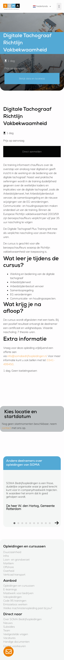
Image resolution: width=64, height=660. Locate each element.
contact (6, 428)
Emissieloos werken (15, 604)
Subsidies (9, 626)
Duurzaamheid (12, 552)
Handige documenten (16, 641)
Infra (6, 555)
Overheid (8, 570)
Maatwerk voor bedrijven (18, 593)
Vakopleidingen (12, 597)
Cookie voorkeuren (14, 646)
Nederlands (40, 6)
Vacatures (9, 638)
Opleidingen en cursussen (18, 585)
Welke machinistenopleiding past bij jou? (27, 608)
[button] (59, 6)
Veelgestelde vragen (15, 634)
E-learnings (10, 589)
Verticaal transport (14, 574)
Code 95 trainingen (14, 600)
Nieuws (8, 623)
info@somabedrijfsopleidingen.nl (27, 356)
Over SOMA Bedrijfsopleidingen (22, 619)
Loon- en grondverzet (16, 559)
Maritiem (8, 563)
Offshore (8, 567)
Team (6, 630)
